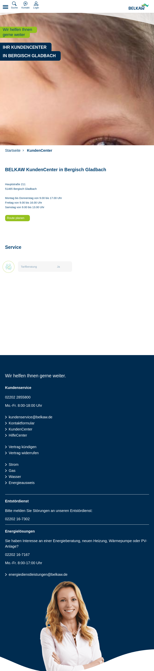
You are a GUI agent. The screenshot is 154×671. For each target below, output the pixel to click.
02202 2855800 (18, 397)
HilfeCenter (18, 435)
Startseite (13, 150)
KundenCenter (20, 429)
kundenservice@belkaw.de (30, 417)
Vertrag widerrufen (24, 453)
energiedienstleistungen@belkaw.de (38, 574)
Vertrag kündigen (22, 447)
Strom (14, 464)
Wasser (15, 477)
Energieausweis (22, 483)
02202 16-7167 (17, 555)
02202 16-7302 (17, 519)
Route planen (15, 218)
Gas (12, 471)
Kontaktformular (22, 423)
